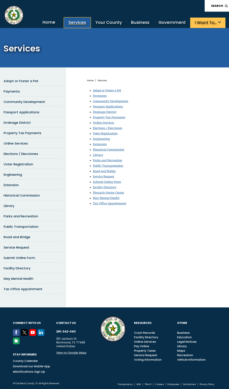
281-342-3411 (66, 331)
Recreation (185, 355)
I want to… (206, 22)
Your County (107, 22)
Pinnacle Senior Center (108, 192)
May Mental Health (18, 278)
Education (184, 337)
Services (76, 22)
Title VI (148, 384)
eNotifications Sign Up (29, 372)
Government (172, 22)
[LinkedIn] (42, 335)
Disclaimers (189, 384)
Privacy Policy (207, 384)
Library (9, 206)
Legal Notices (187, 342)
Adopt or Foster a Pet (21, 81)
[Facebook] (17, 335)
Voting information (148, 360)
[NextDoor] (17, 343)
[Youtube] (33, 335)
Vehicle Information (191, 360)
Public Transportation (21, 226)
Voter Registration (18, 164)
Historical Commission (22, 195)
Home (47, 22)
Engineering (13, 174)
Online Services (16, 143)
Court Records (144, 333)
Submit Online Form (19, 258)
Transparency (125, 384)
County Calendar (25, 361)
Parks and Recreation (21, 216)
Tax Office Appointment (23, 289)
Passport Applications (21, 112)
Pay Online (141, 346)
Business (139, 22)
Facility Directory (17, 268)
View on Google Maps (71, 353)
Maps (181, 351)
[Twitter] (25, 335)
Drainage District (17, 122)
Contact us (66, 323)
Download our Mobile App (31, 366)
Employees (173, 384)
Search (217, 6)
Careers (159, 384)
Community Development (24, 102)
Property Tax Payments (22, 133)
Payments (12, 91)
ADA (139, 384)
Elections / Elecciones (21, 154)
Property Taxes (145, 351)
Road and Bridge (17, 237)
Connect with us (27, 323)
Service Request (16, 247)
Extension (11, 185)
